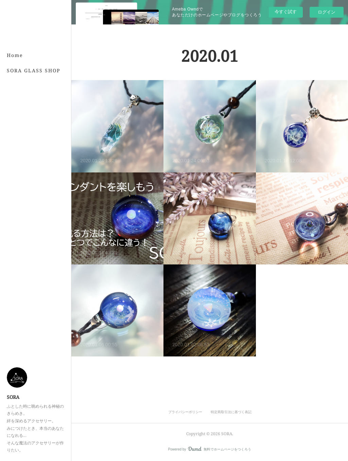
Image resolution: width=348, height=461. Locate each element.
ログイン (326, 12)
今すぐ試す (286, 11)
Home (15, 55)
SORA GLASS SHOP (33, 70)
